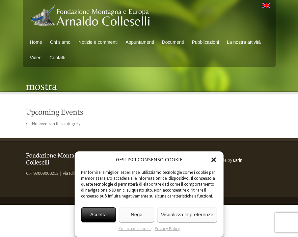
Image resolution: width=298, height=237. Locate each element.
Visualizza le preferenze (187, 214)
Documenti (173, 42)
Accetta (98, 214)
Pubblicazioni (205, 42)
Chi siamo (60, 42)
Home (36, 42)
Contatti (57, 57)
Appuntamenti (139, 42)
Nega (137, 214)
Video (36, 57)
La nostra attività (244, 42)
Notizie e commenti (98, 42)
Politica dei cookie (135, 228)
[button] (213, 159)
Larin (237, 160)
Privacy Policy (167, 228)
